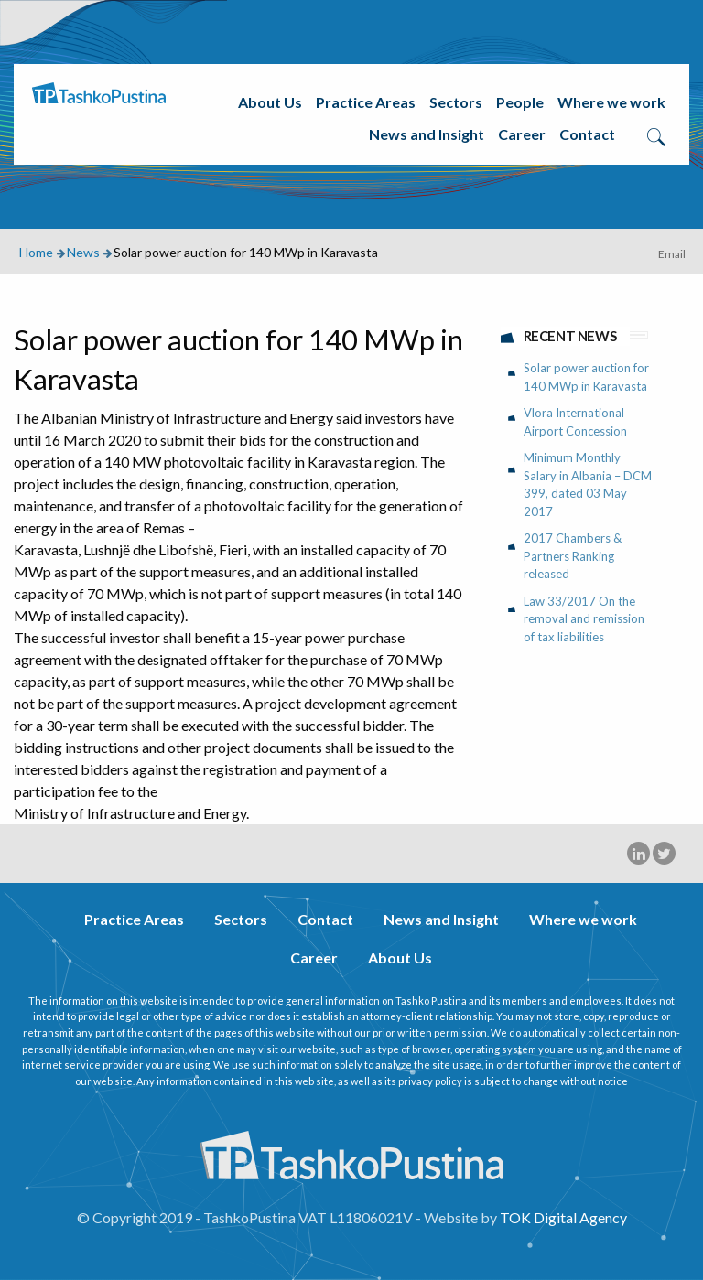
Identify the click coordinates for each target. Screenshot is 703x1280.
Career (522, 134)
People (520, 102)
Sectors (455, 102)
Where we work (611, 102)
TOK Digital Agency (563, 1217)
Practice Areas (366, 102)
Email (672, 254)
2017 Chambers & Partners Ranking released (573, 556)
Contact (587, 134)
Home (36, 252)
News (83, 252)
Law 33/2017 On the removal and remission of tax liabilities (584, 619)
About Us (270, 102)
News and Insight (426, 134)
